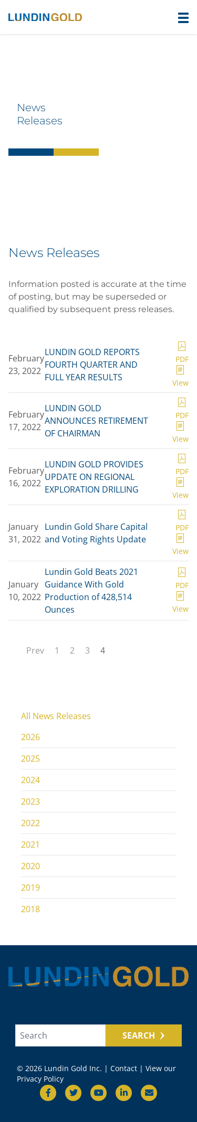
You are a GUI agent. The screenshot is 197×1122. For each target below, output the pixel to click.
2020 (30, 866)
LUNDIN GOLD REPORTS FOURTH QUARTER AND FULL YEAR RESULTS (92, 364)
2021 (30, 844)
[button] (183, 18)
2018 (30, 909)
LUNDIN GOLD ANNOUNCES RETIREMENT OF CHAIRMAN (96, 420)
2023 (30, 801)
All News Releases (56, 716)
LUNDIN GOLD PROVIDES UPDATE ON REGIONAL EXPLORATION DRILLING (94, 476)
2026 (30, 737)
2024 (30, 780)
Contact (123, 1068)
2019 (30, 887)
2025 (30, 758)
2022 (30, 823)
